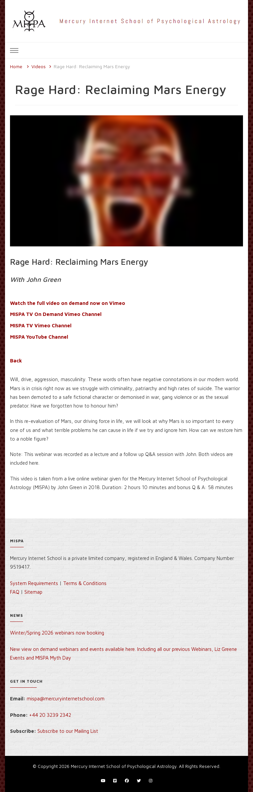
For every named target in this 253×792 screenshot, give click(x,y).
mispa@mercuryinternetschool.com (65, 698)
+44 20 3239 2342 (50, 715)
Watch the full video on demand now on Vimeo (67, 303)
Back (16, 360)
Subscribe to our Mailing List (67, 731)
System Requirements (34, 583)
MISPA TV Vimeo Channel (40, 325)
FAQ (14, 592)
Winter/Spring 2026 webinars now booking (57, 633)
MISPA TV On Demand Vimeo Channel (55, 314)
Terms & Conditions (84, 583)
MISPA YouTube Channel (39, 337)
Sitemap (33, 592)
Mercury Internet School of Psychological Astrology (124, 766)
